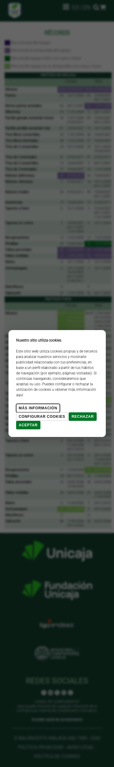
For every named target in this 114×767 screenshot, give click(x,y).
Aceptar (28, 425)
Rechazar (82, 416)
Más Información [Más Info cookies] (38, 408)
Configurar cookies (42, 416)
